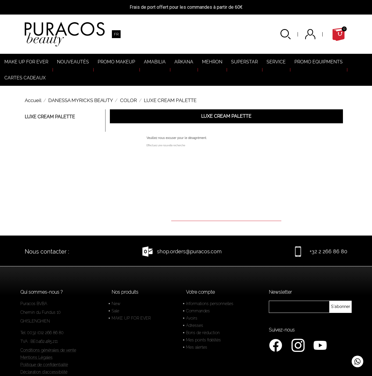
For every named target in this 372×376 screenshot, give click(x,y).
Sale (115, 311)
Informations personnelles (209, 303)
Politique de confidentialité (44, 364)
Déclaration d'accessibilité (43, 372)
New (116, 303)
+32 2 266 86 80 (328, 251)
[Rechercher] (226, 213)
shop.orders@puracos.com (189, 251)
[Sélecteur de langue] (116, 34)
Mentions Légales (36, 357)
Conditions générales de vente (48, 350)
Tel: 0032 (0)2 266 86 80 (42, 332)
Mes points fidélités (203, 340)
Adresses (194, 325)
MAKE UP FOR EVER (131, 318)
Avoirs (191, 318)
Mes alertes (196, 347)
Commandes (198, 311)
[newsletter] (341, 307)
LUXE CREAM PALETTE (50, 117)
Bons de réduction (203, 332)
